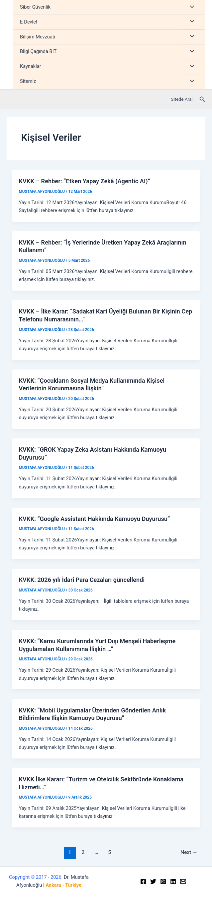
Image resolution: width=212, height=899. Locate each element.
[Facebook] (143, 881)
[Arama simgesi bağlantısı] (202, 99)
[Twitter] (153, 881)
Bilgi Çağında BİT (38, 51)
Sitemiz (28, 81)
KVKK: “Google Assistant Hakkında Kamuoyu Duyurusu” (94, 518)
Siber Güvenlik (35, 7)
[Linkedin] (173, 881)
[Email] (183, 881)
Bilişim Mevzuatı (37, 37)
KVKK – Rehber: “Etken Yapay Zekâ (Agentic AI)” (84, 181)
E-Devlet (29, 22)
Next (189, 852)
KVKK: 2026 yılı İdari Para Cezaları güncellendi (82, 579)
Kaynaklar (30, 66)
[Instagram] (163, 881)
